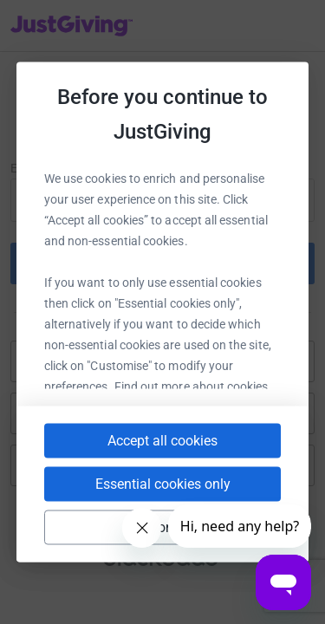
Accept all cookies (162, 460)
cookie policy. (161, 387)
